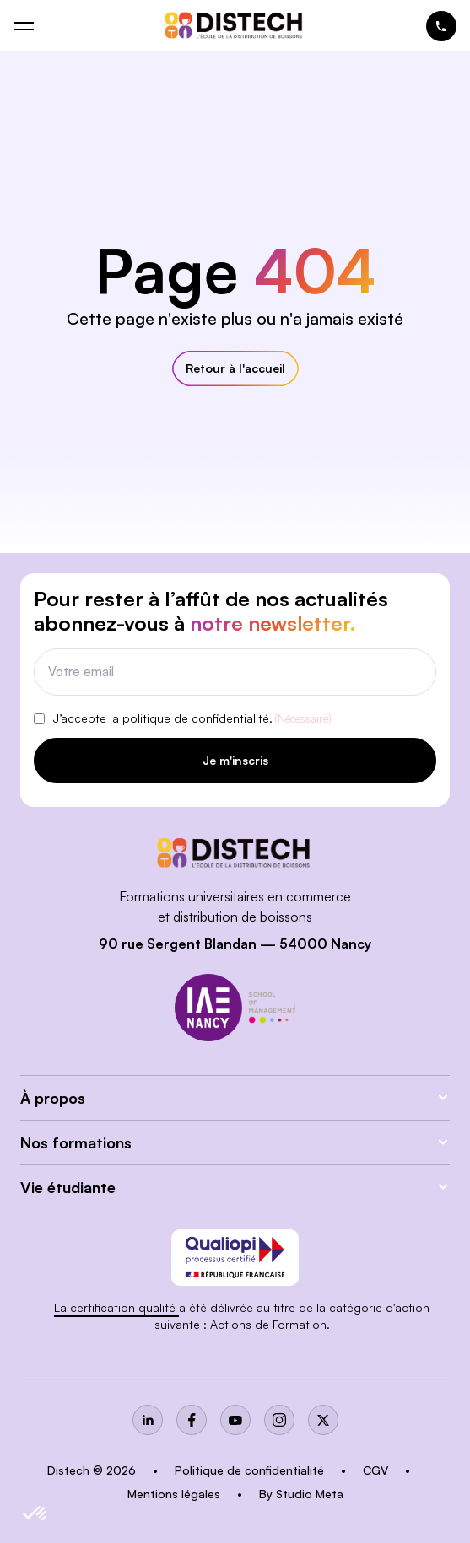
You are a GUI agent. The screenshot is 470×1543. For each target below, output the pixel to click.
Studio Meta (309, 1494)
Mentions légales (175, 1494)
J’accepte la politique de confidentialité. (192, 719)
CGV (377, 1470)
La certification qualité (116, 1307)
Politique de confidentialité (251, 1470)
